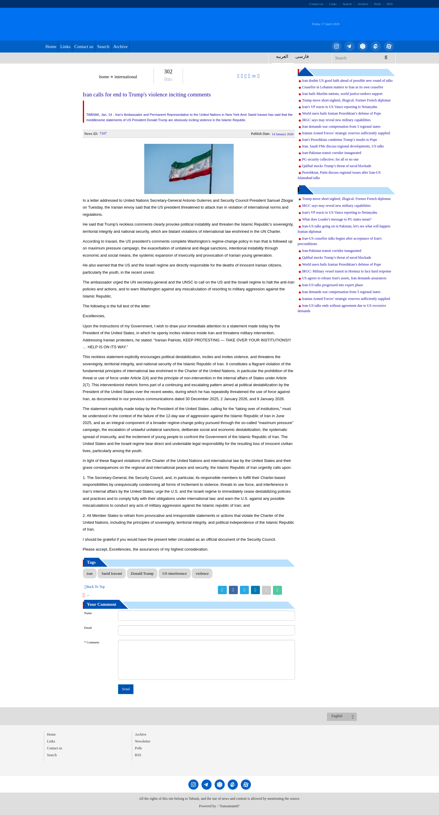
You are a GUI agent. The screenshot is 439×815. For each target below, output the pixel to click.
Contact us (316, 4)
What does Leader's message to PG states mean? (336, 219)
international (125, 76)
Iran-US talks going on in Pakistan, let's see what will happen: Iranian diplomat (344, 229)
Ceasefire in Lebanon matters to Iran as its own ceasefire (342, 87)
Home (51, 46)
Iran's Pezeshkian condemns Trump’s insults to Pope (339, 140)
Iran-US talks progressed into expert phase (332, 285)
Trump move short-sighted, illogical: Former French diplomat (346, 100)
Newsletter (143, 741)
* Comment (91, 642)
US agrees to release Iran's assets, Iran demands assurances (344, 278)
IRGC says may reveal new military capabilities (336, 120)
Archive (363, 4)
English (336, 716)
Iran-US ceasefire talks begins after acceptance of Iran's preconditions (340, 241)
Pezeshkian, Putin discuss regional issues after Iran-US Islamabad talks (339, 175)
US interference (174, 573)
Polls (377, 4)
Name (88, 613)
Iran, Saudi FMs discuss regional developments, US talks (343, 146)
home (104, 76)
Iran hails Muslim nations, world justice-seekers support (342, 94)
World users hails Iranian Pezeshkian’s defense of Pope (341, 113)
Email (88, 627)
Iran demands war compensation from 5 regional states (341, 126)
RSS (390, 4)
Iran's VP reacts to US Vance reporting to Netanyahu (339, 107)
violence (202, 573)
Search (347, 4)
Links (333, 4)
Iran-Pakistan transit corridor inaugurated (331, 153)
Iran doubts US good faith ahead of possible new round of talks (347, 80)
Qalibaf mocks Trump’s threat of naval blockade (336, 166)
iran (90, 573)
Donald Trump (142, 573)
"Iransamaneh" (229, 806)
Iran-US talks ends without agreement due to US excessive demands (342, 308)
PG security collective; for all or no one (330, 159)
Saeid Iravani (111, 573)
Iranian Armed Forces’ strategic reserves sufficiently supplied (346, 133)
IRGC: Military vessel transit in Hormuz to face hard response (346, 271)
